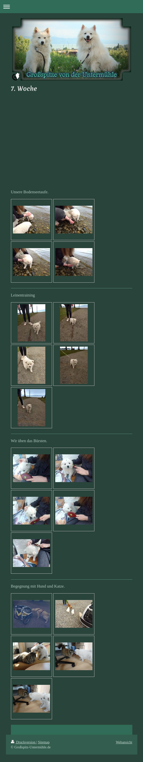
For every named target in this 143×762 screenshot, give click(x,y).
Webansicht (124, 742)
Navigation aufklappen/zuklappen (71, 6)
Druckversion (23, 742)
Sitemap (44, 742)
